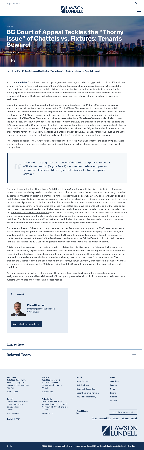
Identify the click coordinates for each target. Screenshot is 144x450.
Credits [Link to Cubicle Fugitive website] (9, 446)
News (112, 389)
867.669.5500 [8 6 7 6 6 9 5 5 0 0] (47, 413)
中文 (18, 3)
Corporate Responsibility (86, 397)
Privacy (116, 418)
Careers (113, 396)
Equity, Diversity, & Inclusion (88, 393)
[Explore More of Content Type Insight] (11, 26)
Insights (17, 71)
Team (112, 377)
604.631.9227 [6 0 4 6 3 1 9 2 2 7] (33, 311)
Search (134, 418)
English (10, 3)
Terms (94, 418)
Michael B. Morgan (36, 305)
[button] (136, 3)
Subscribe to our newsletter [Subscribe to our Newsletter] (123, 412)
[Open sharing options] (13, 60)
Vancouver (11, 377)
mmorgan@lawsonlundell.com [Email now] (41, 308)
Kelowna (45, 377)
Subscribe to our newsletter (26, 324)
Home (9, 71)
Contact (113, 400)
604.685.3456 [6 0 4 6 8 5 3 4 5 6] (12, 392)
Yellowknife (47, 399)
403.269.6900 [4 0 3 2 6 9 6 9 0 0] (13, 413)
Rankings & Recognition (86, 389)
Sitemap (125, 418)
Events (113, 393)
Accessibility (105, 418)
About (79, 377)
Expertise (114, 381)
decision (22, 82)
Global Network (83, 385)
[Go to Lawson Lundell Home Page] (72, 9)
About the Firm (82, 381)
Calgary (10, 399)
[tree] (72, 349)
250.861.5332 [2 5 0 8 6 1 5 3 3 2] (47, 392)
